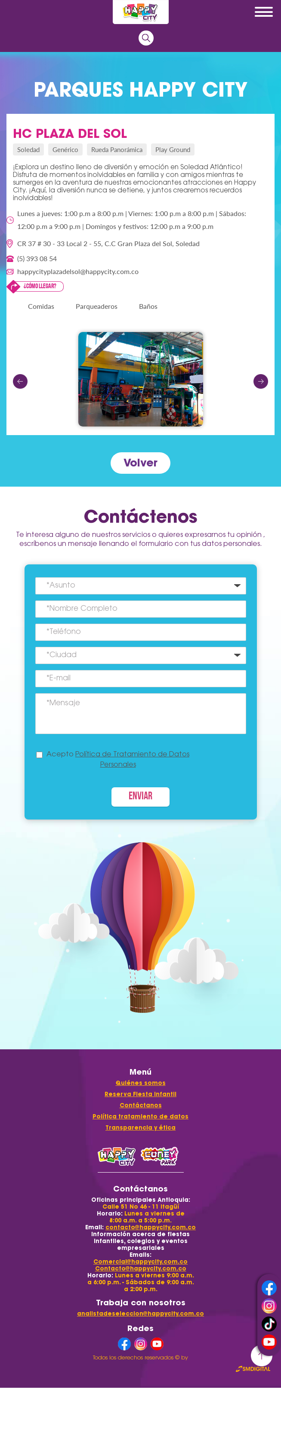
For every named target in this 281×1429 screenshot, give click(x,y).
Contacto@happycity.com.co (140, 1268)
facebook (269, 1287)
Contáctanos (141, 1105)
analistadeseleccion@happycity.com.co (140, 1313)
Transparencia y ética (140, 1127)
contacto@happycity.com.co (150, 1227)
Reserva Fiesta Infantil (140, 1094)
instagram (269, 1305)
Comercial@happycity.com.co (140, 1261)
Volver (140, 462)
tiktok (269, 1323)
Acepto (117, 759)
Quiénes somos (141, 1083)
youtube (269, 1342)
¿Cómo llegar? (40, 286)
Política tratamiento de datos (140, 1116)
